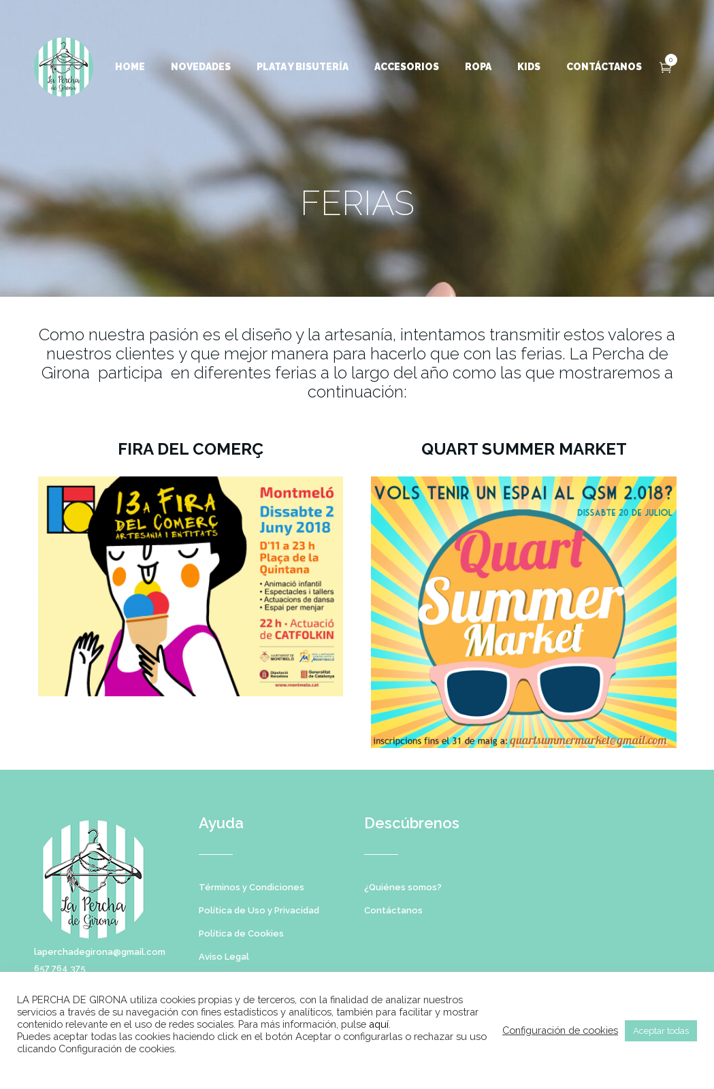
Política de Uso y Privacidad (259, 910)
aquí (379, 1024)
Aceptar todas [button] (661, 1031)
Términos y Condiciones (251, 887)
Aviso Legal (224, 957)
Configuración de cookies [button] (560, 1030)
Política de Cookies (241, 933)
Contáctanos (393, 910)
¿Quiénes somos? (403, 887)
